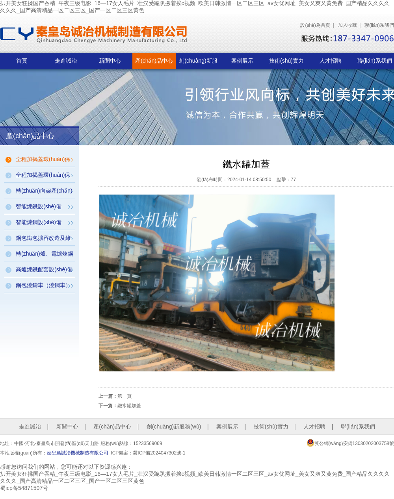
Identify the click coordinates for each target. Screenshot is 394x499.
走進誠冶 (66, 61)
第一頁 (124, 396)
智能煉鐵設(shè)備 (38, 206)
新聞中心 (110, 61)
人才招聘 (331, 61)
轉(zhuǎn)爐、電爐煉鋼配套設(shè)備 (44, 256)
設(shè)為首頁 (315, 25)
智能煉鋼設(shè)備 (38, 222)
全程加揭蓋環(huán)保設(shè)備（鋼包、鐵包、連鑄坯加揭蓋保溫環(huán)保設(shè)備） (44, 161)
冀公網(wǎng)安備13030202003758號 (350, 443)
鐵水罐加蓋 (129, 405)
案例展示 (242, 61)
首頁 (21, 61)
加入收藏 (347, 25)
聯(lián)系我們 (379, 25)
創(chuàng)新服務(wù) (198, 63)
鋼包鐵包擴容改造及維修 (43, 240)
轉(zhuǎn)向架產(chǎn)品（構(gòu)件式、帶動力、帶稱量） (44, 192)
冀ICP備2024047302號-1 (159, 453)
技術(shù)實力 (286, 61)
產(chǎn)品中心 (154, 61)
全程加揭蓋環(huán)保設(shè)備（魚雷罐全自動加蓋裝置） (44, 177)
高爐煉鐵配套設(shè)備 (44, 269)
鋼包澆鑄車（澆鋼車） (43, 285)
